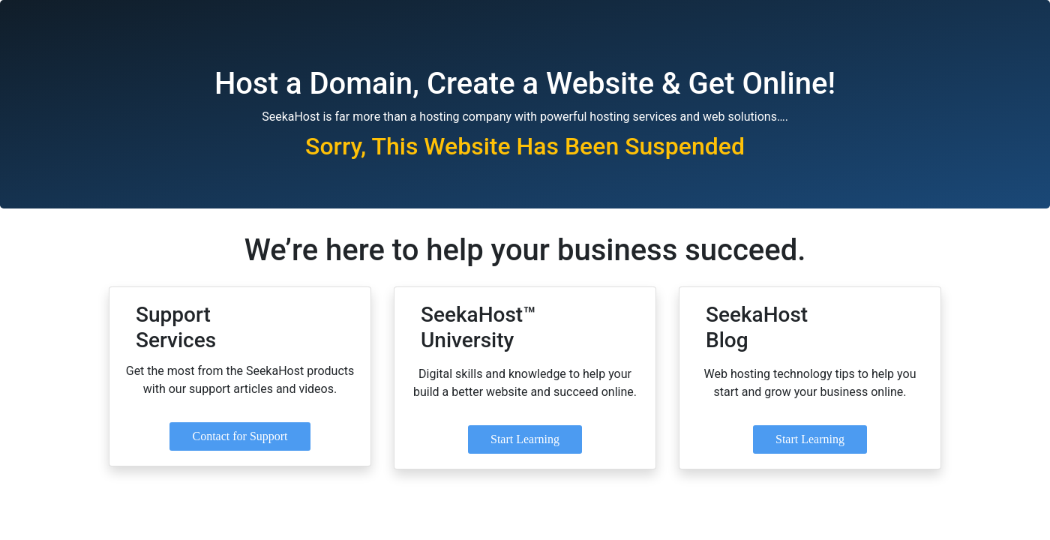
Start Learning (525, 439)
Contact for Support (239, 436)
